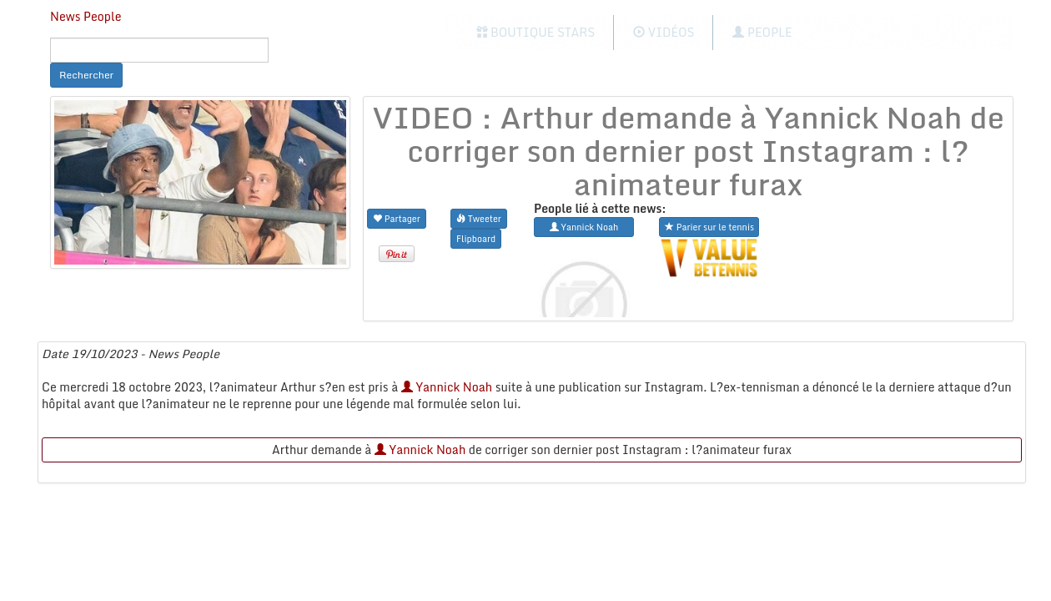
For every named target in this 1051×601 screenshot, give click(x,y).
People (762, 32)
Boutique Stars (536, 32)
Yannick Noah (446, 386)
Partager (396, 218)
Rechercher (86, 75)
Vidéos (663, 32)
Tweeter (478, 218)
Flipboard (475, 238)
